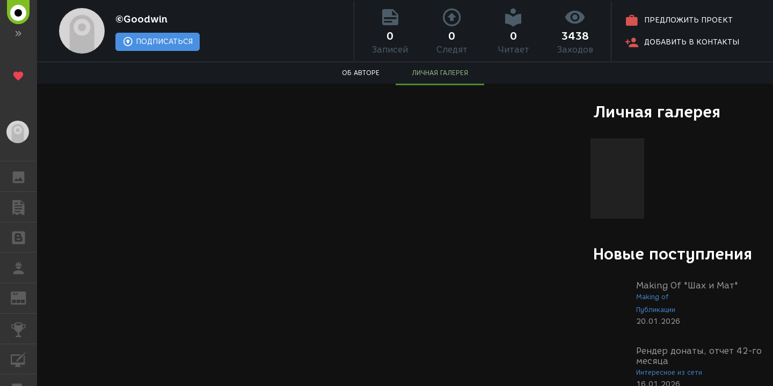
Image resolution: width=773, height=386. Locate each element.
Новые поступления (672, 253)
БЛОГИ (24, 236)
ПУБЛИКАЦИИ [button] (24, 207)
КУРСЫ (24, 358)
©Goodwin (141, 19)
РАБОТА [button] (24, 268)
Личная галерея (656, 111)
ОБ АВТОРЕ (361, 73)
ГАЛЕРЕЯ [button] (24, 176)
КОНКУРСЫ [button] (24, 329)
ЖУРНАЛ (24, 297)
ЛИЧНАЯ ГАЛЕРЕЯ (440, 73)
